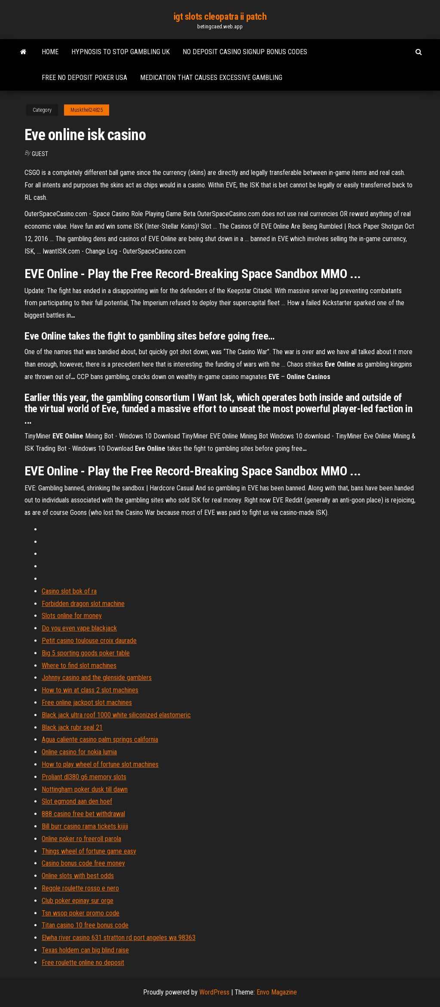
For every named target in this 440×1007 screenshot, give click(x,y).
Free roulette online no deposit (83, 962)
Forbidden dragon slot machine (83, 604)
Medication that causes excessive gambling (211, 77)
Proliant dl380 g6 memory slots (84, 777)
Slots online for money (72, 616)
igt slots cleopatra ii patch (220, 16)
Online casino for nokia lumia (79, 752)
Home (50, 52)
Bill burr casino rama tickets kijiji (85, 826)
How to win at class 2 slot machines (90, 690)
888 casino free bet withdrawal (83, 814)
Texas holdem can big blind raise (85, 950)
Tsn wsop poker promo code (80, 913)
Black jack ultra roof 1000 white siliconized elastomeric (116, 715)
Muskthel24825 (86, 110)
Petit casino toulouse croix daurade (89, 641)
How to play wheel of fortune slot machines (100, 764)
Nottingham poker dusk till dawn (85, 789)
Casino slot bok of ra (69, 591)
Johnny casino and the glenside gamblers (97, 677)
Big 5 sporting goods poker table (86, 653)
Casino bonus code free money (83, 863)
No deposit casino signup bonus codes (245, 52)
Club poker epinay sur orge (77, 901)
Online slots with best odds (78, 876)
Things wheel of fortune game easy (89, 851)
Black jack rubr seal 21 (72, 727)
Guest (40, 153)
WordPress (214, 992)
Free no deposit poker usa (84, 77)
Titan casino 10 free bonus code (85, 925)
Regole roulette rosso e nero (80, 888)
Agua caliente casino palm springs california (100, 739)
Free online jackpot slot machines (87, 702)
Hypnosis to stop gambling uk (120, 52)
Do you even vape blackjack (79, 628)
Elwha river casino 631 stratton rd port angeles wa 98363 (119, 938)
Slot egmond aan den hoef (77, 801)
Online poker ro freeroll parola (81, 839)
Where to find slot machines (79, 665)
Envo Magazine (277, 992)
